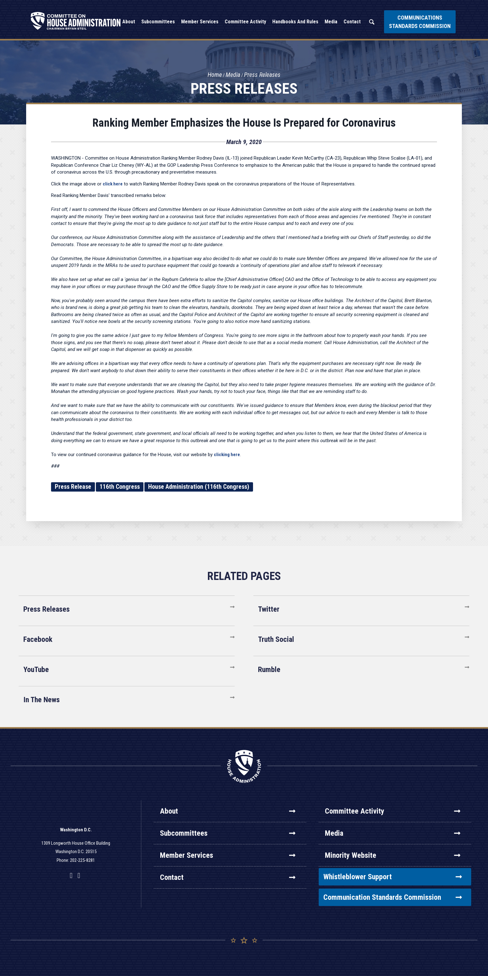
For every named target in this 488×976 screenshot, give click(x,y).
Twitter (268, 609)
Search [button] (371, 22)
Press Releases (262, 75)
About (227, 811)
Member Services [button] (199, 22)
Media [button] (331, 22)
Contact (227, 877)
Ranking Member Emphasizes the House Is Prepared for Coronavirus (244, 122)
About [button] (128, 22)
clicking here (227, 454)
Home (215, 75)
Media (233, 75)
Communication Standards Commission (392, 897)
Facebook (37, 639)
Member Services (227, 855)
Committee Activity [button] (245, 22)
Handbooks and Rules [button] (295, 22)
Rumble (269, 669)
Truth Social (276, 639)
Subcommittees (227, 833)
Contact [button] (352, 22)
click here (113, 184)
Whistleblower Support (392, 876)
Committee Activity (392, 811)
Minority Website (392, 855)
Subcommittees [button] (158, 22)
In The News (41, 699)
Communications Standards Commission (420, 21)
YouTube (36, 669)
